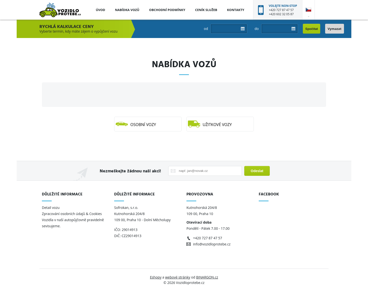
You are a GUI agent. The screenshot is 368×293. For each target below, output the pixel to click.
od (206, 28)
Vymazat (334, 28)
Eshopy (155, 277)
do (257, 28)
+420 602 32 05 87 (281, 14)
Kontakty (235, 10)
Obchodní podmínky (167, 10)
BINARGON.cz (207, 277)
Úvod (100, 10)
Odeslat (257, 171)
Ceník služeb (206, 10)
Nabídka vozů (127, 10)
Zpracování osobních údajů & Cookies (72, 213)
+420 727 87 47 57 (281, 10)
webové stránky (177, 277)
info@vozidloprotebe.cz (212, 244)
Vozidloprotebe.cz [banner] (60, 10)
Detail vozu (51, 207)
